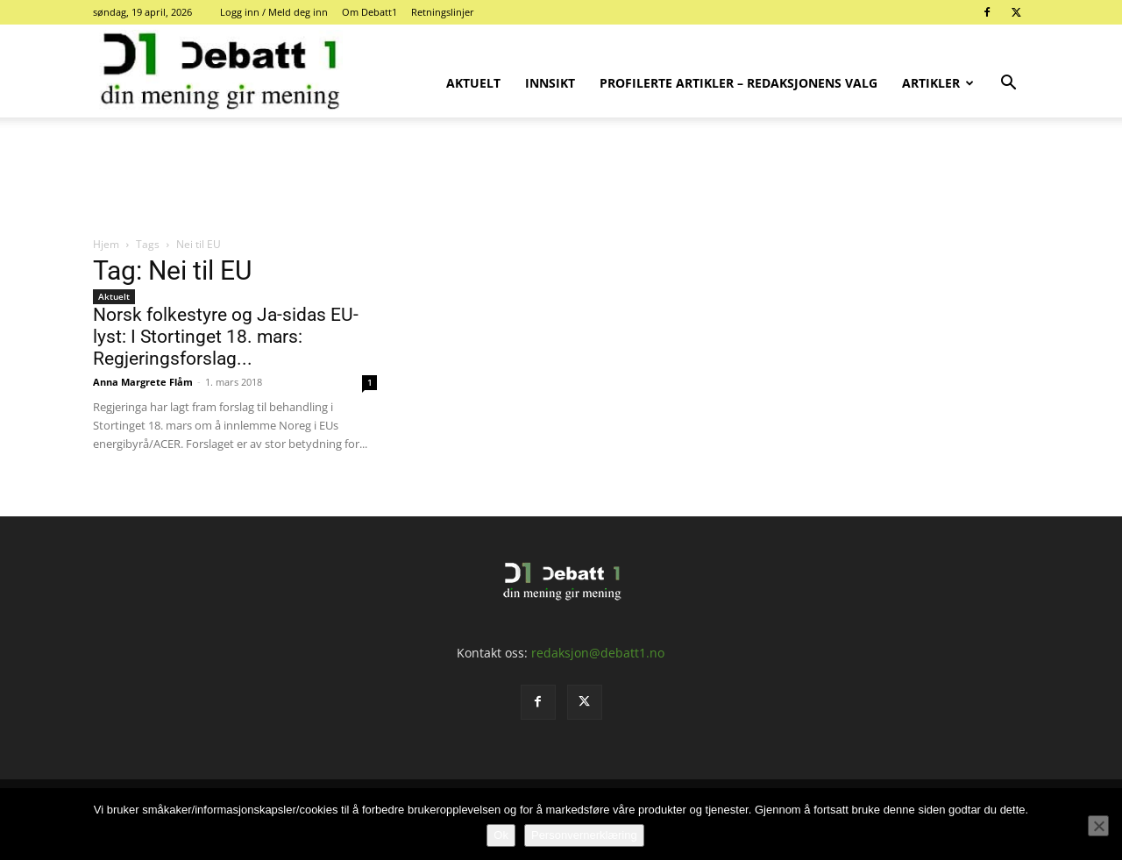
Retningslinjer (442, 11)
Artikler (938, 83)
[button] (1008, 84)
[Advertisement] (561, 178)
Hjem (106, 244)
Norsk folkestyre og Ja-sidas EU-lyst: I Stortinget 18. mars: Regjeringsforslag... (226, 336)
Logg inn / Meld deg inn (274, 11)
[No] (1098, 825)
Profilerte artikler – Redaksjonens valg (738, 83)
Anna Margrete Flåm (143, 381)
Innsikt (550, 83)
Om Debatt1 (369, 11)
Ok (501, 835)
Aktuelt (473, 83)
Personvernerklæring (584, 835)
